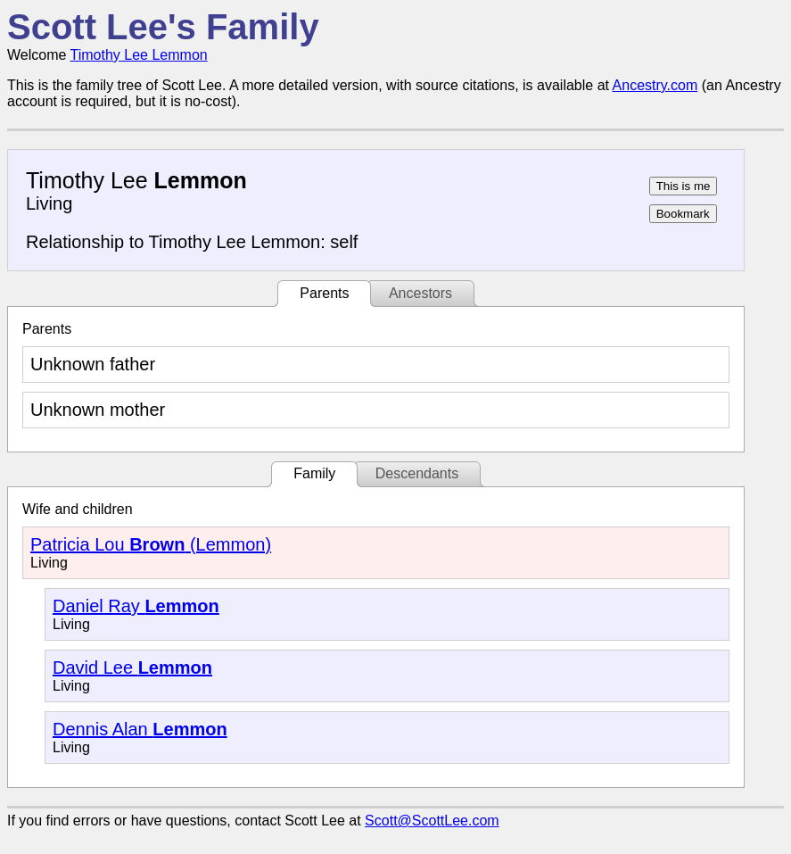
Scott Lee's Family (163, 26)
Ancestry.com (655, 85)
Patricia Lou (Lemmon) (150, 544)
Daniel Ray (136, 606)
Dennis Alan (140, 729)
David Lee (132, 667)
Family (314, 473)
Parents (324, 293)
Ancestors (420, 293)
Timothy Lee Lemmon (139, 54)
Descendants (416, 473)
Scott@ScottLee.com (432, 820)
